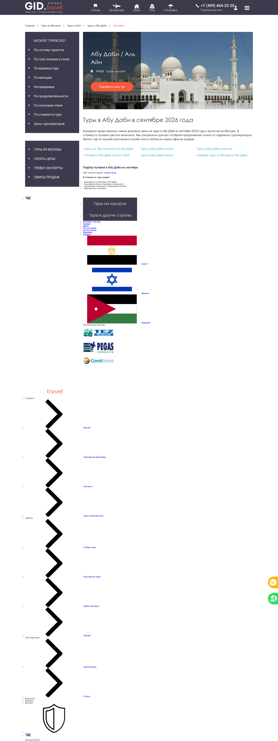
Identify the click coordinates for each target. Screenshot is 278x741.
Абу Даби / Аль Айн (92, 222)
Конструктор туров (92, 577)
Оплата (86, 696)
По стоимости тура (47, 114)
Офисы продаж (46, 177)
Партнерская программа (94, 457)
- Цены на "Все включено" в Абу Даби (108, 149)
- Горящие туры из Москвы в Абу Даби (221, 155)
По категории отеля (48, 105)
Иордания (145, 323)
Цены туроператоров (49, 124)
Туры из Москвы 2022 (93, 516)
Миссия (86, 428)
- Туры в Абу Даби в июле (156, 155)
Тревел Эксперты (48, 168)
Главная (30, 25)
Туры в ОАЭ (74, 25)
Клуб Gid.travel (89, 667)
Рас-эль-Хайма (89, 228)
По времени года (46, 68)
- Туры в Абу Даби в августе (213, 149)
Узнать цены (44, 159)
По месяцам (43, 77)
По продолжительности (51, 96)
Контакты (87, 486)
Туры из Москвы (51, 25)
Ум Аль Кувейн (90, 230)
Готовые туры (89, 547)
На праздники (44, 87)
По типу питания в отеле (52, 59)
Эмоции (87, 635)
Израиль (145, 293)
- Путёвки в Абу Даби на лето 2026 (106, 155)
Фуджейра (87, 232)
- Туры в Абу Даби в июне (156, 149)
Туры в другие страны (110, 215)
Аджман (87, 224)
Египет (144, 264)
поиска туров (109, 173)
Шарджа (87, 235)
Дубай (86, 226)
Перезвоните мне (211, 10)
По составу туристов (49, 50)
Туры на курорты (110, 203)
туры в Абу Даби (97, 25)
